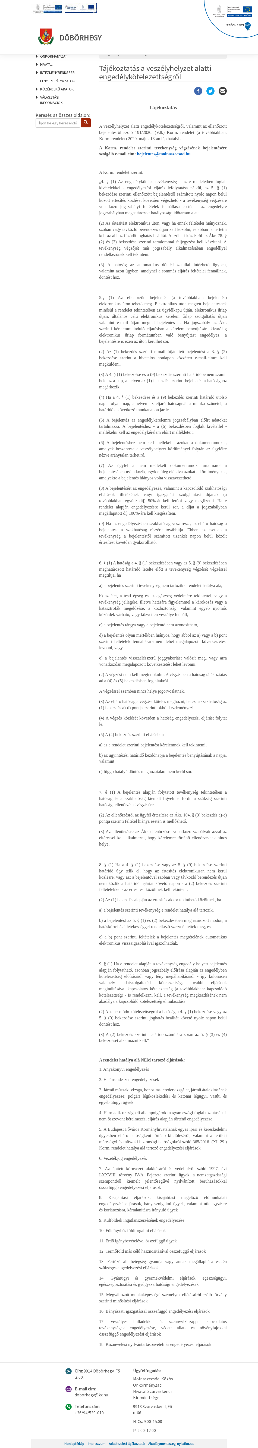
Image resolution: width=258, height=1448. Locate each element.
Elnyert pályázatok (57, 80)
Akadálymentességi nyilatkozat (171, 1443)
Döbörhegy (70, 37)
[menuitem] (61, 81)
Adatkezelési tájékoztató (127, 1443)
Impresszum (96, 1443)
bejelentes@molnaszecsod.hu (164, 154)
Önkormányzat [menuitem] (53, 56)
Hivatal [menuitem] (46, 64)
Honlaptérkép (74, 1443)
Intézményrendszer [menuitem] (57, 72)
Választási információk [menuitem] (51, 100)
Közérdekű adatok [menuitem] (57, 89)
